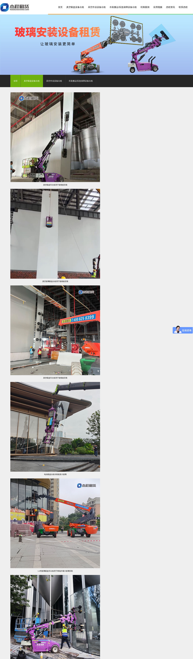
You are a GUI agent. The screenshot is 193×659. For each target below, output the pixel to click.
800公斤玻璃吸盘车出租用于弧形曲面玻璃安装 (96, 274)
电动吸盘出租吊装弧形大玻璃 (38, 212)
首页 (60, 7)
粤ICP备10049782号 (82, 648)
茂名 (106, 655)
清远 (62, 655)
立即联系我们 (152, 605)
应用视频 (157, 7)
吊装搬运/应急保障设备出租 (123, 7)
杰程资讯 (170, 7)
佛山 (53, 655)
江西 (146, 655)
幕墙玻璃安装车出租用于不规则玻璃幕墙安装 (96, 398)
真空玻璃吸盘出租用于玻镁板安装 (96, 150)
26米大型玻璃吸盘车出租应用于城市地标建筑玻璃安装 (155, 460)
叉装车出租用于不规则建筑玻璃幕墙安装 (37, 398)
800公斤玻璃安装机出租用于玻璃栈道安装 (96, 336)
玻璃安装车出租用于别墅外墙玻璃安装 (155, 398)
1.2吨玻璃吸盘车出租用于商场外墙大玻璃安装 (96, 212)
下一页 (102, 592)
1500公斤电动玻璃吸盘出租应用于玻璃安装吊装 (96, 583)
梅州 (111, 655)
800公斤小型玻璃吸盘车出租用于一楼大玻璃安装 (155, 274)
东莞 (71, 655)
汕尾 (133, 655)
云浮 (88, 655)
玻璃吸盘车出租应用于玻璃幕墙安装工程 (37, 460)
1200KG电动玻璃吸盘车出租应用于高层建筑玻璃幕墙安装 (155, 522)
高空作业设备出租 (97, 7)
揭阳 (124, 655)
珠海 (75, 655)
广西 (142, 655)
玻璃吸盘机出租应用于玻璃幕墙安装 (38, 583)
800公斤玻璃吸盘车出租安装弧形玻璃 (155, 212)
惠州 (66, 655)
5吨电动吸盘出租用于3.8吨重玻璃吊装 (155, 336)
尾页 (110, 592)
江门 (79, 655)
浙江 (155, 655)
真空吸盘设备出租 (75, 7)
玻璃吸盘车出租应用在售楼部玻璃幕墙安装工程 (96, 460)
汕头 (115, 655)
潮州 (128, 655)
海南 (137, 655)
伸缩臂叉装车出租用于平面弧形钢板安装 (37, 274)
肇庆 (84, 655)
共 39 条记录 (76, 592)
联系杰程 (183, 7)
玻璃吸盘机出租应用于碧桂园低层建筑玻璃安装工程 (155, 583)
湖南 (150, 655)
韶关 (97, 655)
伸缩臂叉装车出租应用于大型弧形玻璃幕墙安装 (96, 522)
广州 (48, 655)
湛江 (102, 655)
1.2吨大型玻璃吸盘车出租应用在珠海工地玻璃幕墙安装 (38, 522)
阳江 (93, 655)
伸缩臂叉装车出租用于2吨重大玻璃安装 (38, 336)
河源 (119, 655)
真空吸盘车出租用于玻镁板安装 (38, 150)
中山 (57, 655)
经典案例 (145, 7)
